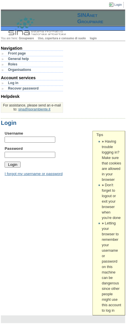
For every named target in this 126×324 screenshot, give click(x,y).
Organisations (19, 70)
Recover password (23, 88)
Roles (12, 64)
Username (14, 133)
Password (14, 148)
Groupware (26, 38)
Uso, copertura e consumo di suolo (62, 38)
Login (118, 4)
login (93, 38)
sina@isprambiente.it (34, 109)
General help (18, 59)
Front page (17, 53)
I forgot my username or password (33, 174)
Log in (13, 83)
